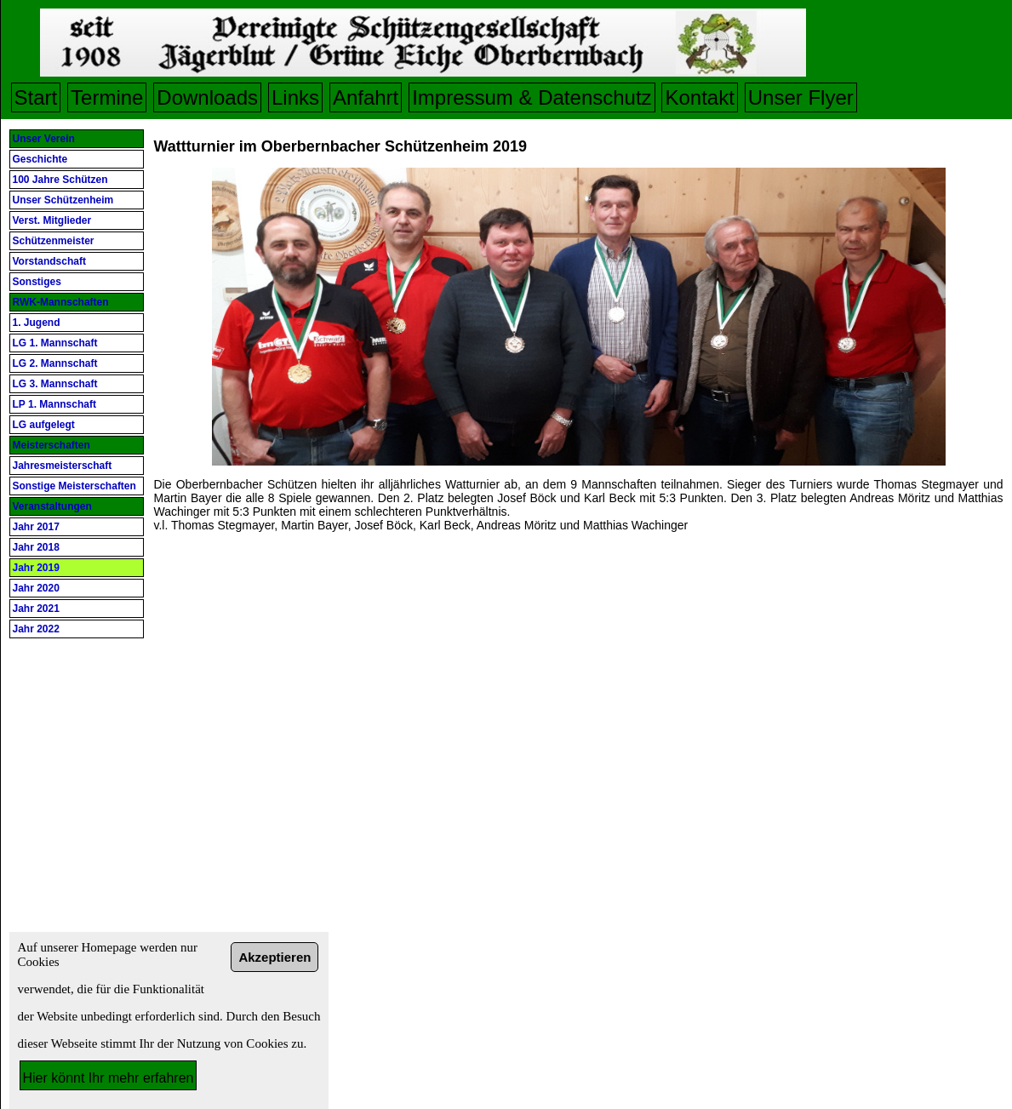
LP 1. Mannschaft (54, 404)
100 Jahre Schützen (60, 180)
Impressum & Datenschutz (531, 97)
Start (36, 97)
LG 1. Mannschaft (55, 343)
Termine (107, 97)
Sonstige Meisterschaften (74, 486)
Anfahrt (365, 97)
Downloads (207, 97)
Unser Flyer (801, 97)
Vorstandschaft (49, 261)
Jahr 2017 (36, 527)
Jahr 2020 (36, 588)
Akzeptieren (274, 957)
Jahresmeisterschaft (62, 466)
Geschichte (40, 159)
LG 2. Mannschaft (55, 363)
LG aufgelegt (44, 425)
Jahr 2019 (36, 568)
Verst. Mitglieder (52, 220)
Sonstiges (37, 282)
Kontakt (699, 97)
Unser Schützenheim (63, 200)
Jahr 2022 (36, 629)
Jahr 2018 (36, 547)
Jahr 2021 (36, 609)
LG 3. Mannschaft (55, 384)
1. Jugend (36, 323)
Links (295, 97)
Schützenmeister (53, 241)
